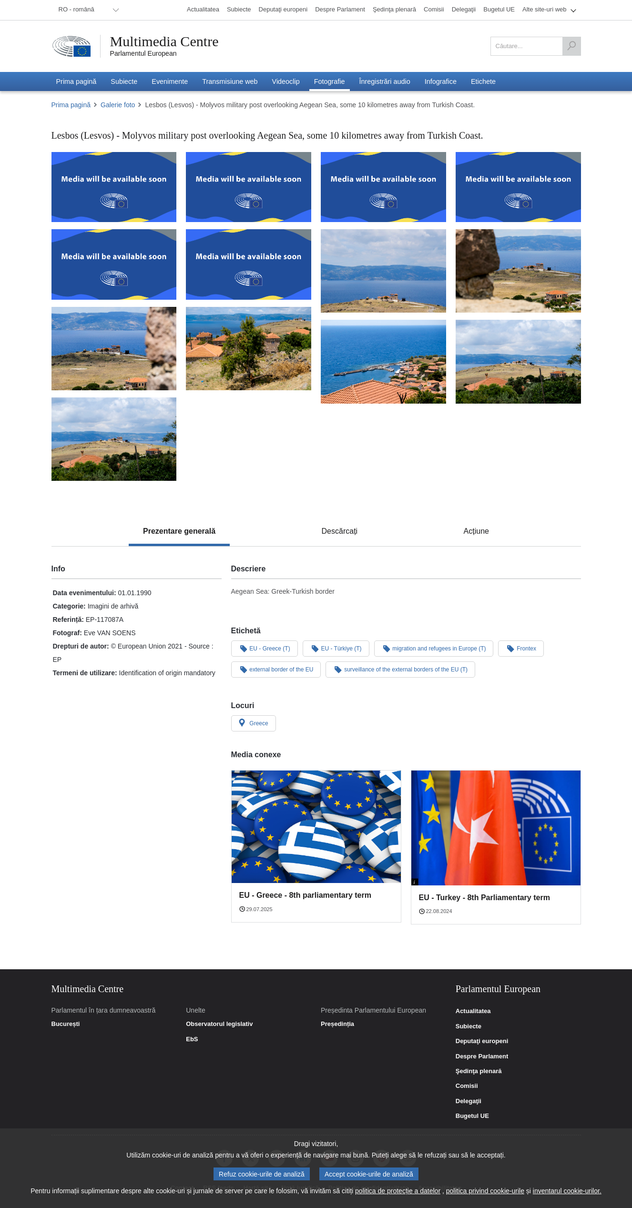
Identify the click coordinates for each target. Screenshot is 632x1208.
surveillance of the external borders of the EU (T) (400, 669)
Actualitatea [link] (473, 1011)
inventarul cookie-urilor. (567, 1191)
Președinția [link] (337, 1024)
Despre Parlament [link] (482, 1056)
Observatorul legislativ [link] (219, 1024)
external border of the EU (276, 669)
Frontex (521, 648)
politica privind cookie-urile (485, 1191)
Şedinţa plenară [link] (479, 1071)
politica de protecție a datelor (397, 1191)
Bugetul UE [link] (472, 1116)
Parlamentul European (143, 53)
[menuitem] (87, 10)
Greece (253, 723)
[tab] (179, 531)
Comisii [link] (467, 1086)
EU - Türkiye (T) (336, 648)
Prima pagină (71, 105)
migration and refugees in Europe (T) (434, 648)
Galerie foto (118, 105)
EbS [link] (192, 1039)
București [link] (65, 1024)
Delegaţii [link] (468, 1101)
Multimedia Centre (164, 41)
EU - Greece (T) (264, 648)
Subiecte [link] (468, 1026)
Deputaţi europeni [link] (482, 1041)
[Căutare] (571, 46)
